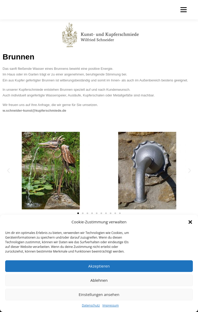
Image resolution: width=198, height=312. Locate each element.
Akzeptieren (99, 266)
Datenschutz (91, 305)
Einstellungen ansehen (99, 294)
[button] (190, 222)
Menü (183, 9)
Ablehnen (99, 280)
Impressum (110, 305)
